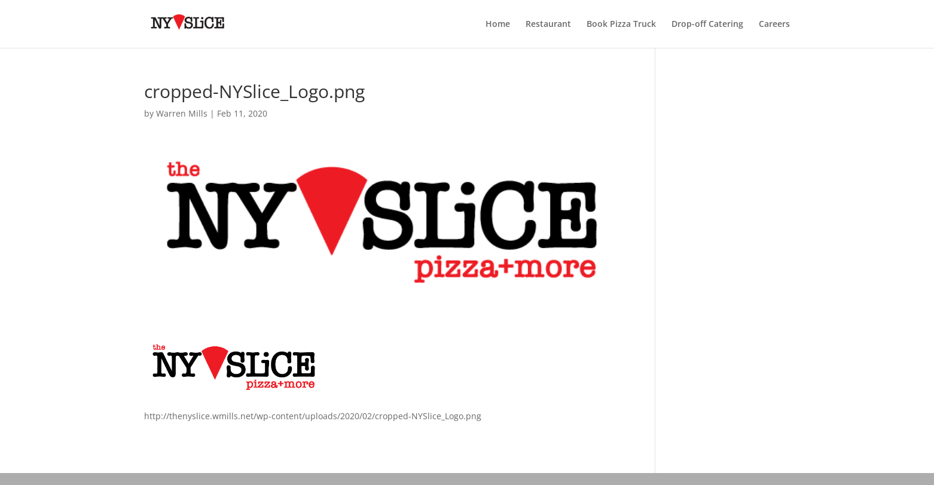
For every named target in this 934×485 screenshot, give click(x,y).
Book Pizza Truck (621, 24)
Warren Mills (181, 113)
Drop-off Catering (707, 24)
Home (498, 24)
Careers (774, 24)
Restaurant (548, 24)
